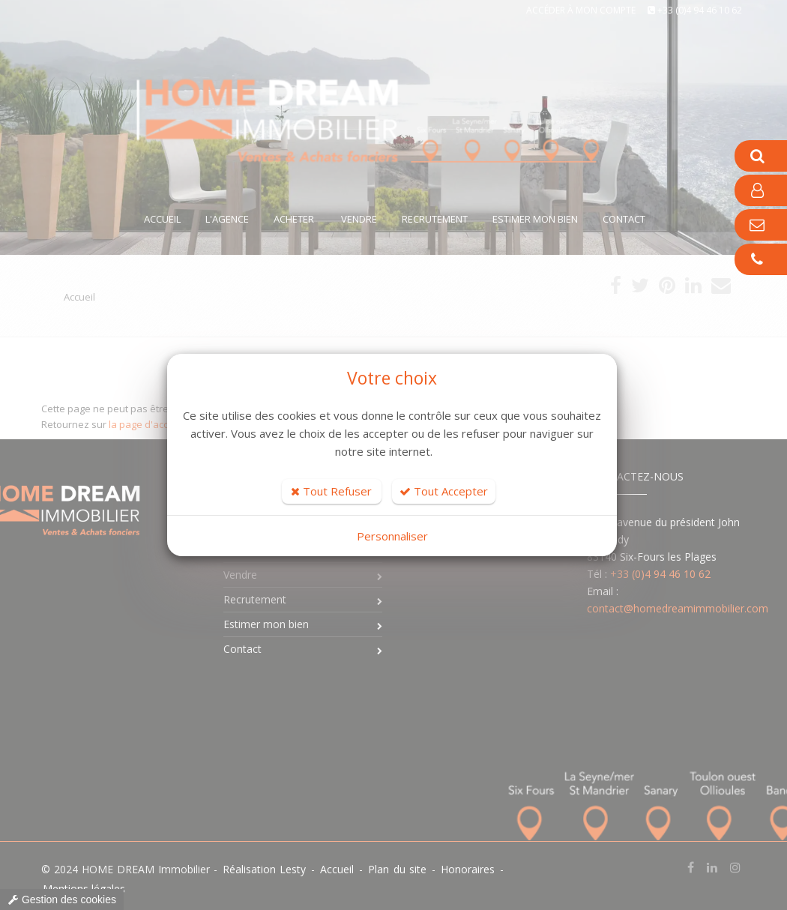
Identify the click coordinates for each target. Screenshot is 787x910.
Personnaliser (392, 535)
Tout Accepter (443, 490)
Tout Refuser (331, 490)
